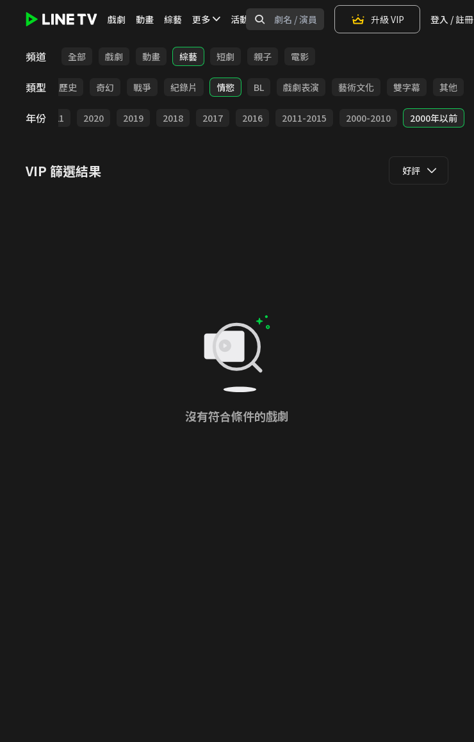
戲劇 (117, 19)
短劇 (225, 56)
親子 (263, 56)
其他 (448, 87)
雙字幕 (406, 87)
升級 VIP (377, 19)
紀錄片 (183, 87)
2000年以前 (433, 117)
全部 (77, 56)
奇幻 (105, 87)
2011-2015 (304, 117)
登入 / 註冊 (451, 19)
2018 (173, 117)
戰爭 (142, 87)
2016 (252, 117)
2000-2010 (368, 117)
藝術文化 (356, 87)
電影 (300, 56)
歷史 (68, 87)
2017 (212, 117)
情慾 (225, 87)
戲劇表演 (301, 87)
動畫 (145, 19)
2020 (93, 117)
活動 (240, 19)
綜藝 (173, 19)
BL (259, 87)
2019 (133, 117)
